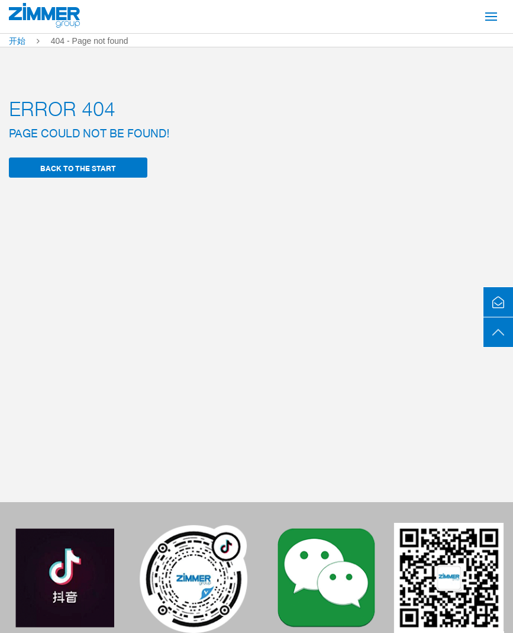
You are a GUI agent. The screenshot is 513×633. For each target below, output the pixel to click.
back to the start (78, 167)
